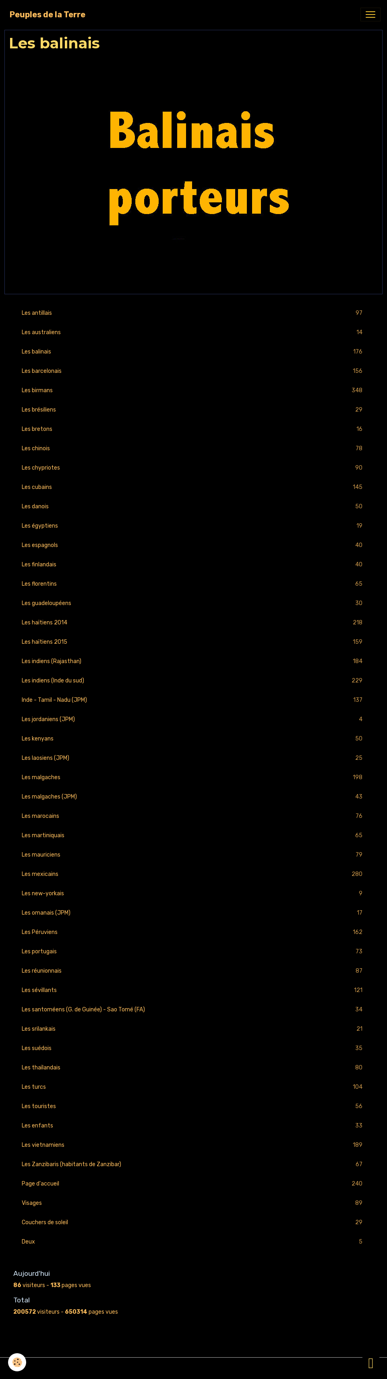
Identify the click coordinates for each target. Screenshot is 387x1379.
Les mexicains (193, 874)
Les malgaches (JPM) (193, 796)
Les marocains (193, 816)
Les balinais (193, 351)
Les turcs (193, 1087)
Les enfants (193, 1125)
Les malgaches (193, 777)
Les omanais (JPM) (193, 912)
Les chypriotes (193, 467)
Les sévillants (193, 990)
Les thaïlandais (193, 1067)
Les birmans (193, 390)
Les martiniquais (193, 835)
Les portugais (193, 951)
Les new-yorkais (193, 893)
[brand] (47, 14)
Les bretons (193, 429)
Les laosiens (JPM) (193, 758)
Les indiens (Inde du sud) (193, 680)
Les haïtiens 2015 (193, 642)
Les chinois (193, 448)
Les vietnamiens (193, 1145)
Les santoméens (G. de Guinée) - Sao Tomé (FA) (193, 1009)
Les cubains (193, 487)
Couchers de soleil (193, 1222)
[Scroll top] (371, 1363)
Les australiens (193, 332)
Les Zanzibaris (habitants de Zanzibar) (193, 1164)
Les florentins (193, 584)
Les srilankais (193, 1029)
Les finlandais (193, 564)
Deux (193, 1241)
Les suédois (193, 1048)
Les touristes (193, 1106)
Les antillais (193, 313)
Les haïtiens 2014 (193, 622)
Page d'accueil (193, 1183)
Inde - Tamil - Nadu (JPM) (193, 700)
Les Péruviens (193, 932)
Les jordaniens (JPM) (193, 719)
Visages (193, 1203)
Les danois (193, 506)
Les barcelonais (193, 371)
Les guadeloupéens (193, 603)
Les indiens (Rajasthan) (193, 661)
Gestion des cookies (193, 1368)
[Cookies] (17, 1362)
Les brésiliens (193, 409)
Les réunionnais (193, 970)
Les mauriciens (193, 854)
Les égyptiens (193, 525)
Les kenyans (193, 738)
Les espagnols (193, 545)
